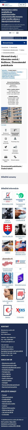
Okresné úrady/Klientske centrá (11, 367)
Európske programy (8, 370)
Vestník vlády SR (6, 401)
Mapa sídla (13, 422)
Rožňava (22, 50)
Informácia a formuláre (8, 78)
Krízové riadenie (6, 380)
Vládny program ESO (8, 410)
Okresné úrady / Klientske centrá (10, 50)
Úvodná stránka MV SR (7, 38)
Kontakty (19, 72)
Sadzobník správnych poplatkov (10, 75)
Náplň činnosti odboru (8, 76)
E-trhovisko (5, 414)
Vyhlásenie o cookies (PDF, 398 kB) (10, 426)
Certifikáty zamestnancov (9, 73)
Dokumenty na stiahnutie (9, 72)
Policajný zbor (6, 372)
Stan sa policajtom (7, 397)
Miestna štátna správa (8, 408)
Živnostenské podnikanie (8, 52)
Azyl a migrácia (6, 374)
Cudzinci (4, 406)
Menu (22, 5)
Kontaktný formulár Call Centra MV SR (12, 351)
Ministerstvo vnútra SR (8, 363)
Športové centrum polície (9, 387)
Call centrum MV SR (7, 412)
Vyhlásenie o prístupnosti (8, 424)
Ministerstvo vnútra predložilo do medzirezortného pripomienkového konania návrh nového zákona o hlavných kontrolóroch (12, 15)
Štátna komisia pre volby (9, 365)
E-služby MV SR (6, 399)
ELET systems (5, 422)
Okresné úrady (17, 38)
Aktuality (4, 70)
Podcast (4, 395)
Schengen (5, 382)
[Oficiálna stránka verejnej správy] (5, 1)
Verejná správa (6, 376)
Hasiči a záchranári (7, 378)
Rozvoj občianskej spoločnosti (11, 385)
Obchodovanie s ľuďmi (8, 404)
